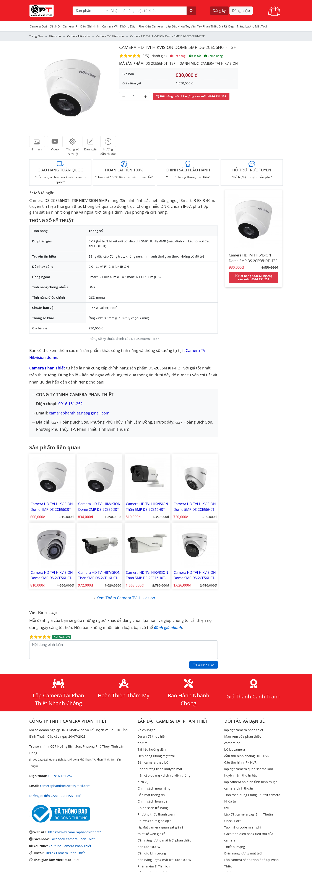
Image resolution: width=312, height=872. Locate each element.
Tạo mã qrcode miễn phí (242, 827)
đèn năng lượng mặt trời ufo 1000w (164, 859)
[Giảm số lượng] (123, 96)
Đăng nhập (241, 10)
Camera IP (70, 26)
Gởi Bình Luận (203, 665)
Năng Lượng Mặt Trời (252, 26)
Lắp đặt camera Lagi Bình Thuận (248, 814)
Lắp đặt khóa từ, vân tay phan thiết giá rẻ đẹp (200, 26)
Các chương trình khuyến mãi (160, 769)
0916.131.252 (70, 403)
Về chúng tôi (147, 730)
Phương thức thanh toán (156, 814)
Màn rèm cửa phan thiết (242, 736)
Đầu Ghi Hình (89, 26)
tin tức (142, 743)
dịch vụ (143, 782)
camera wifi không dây (118, 26)
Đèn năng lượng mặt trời (156, 756)
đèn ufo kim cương (152, 853)
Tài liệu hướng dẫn (152, 749)
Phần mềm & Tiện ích (154, 866)
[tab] (37, 141)
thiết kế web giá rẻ (151, 834)
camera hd (232, 743)
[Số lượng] (134, 96)
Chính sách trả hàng (153, 808)
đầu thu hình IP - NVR (240, 762)
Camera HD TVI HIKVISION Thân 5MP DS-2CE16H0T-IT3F (99, 575)
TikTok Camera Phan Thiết (65, 853)
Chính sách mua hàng (154, 788)
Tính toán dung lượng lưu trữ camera (252, 795)
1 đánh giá (157, 55)
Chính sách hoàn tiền (153, 801)
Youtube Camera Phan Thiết (70, 846)
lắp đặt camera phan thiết (243, 730)
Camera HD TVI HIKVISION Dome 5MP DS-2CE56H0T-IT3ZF (195, 575)
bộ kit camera (234, 749)
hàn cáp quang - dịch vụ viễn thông (164, 775)
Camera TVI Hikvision (219, 63)
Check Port (232, 821)
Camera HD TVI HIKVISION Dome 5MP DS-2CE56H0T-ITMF (52, 575)
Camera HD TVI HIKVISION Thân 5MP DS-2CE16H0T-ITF (147, 506)
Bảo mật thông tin (151, 795)
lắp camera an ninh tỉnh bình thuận (251, 782)
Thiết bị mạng (234, 847)
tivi (226, 808)
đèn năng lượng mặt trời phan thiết (164, 840)
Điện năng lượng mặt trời (243, 853)
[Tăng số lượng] (145, 96)
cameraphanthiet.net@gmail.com (79, 413)
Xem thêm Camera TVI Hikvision (126, 597)
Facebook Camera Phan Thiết (72, 839)
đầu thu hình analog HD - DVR (246, 756)
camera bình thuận (238, 788)
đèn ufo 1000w (149, 847)
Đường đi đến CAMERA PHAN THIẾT (56, 795)
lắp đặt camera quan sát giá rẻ (160, 827)
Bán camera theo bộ (153, 762)
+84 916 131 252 (60, 776)
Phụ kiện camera (150, 26)
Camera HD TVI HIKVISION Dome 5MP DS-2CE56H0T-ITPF (195, 506)
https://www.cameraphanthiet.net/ (74, 832)
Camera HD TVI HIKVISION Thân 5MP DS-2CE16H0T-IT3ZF (147, 575)
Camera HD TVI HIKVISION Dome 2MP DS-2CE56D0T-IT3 (99, 506)
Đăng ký (219, 10)
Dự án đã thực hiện (152, 736)
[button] (35, 87)
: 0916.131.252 (191, 96)
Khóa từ (230, 801)
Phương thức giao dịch (155, 821)
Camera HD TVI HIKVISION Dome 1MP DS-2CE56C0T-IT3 (52, 506)
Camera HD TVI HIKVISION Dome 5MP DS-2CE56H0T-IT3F (177, 47)
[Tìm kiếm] (191, 10)
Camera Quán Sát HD (45, 26)
